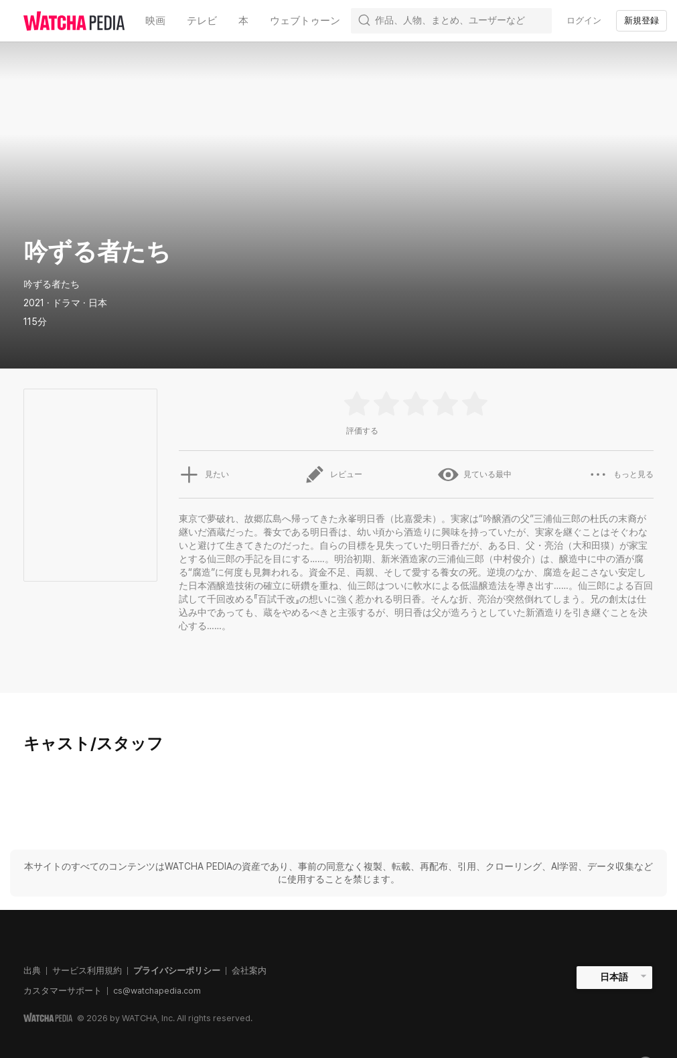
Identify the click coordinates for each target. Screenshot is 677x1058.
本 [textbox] (243, 20)
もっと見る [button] (621, 474)
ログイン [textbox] (584, 20)
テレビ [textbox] (202, 20)
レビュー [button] (333, 474)
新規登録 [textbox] (641, 20)
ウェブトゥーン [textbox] (305, 20)
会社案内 (249, 971)
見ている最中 (475, 474)
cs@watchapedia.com (157, 991)
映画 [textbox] (155, 20)
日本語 (614, 977)
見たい (203, 474)
